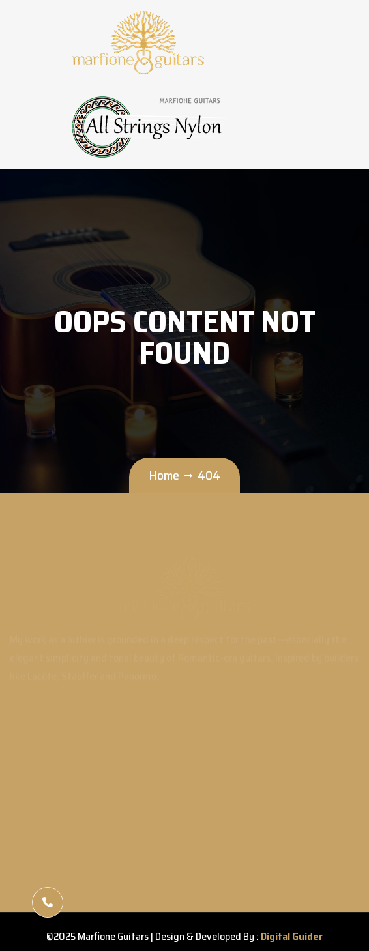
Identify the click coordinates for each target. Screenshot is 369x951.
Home (164, 475)
